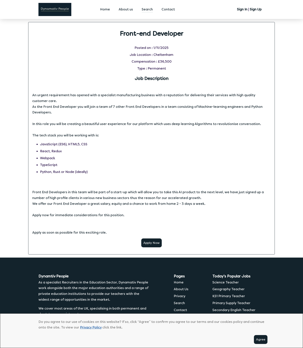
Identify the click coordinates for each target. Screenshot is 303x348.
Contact (168, 9)
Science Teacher (225, 282)
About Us (181, 289)
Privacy (179, 296)
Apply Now (151, 243)
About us (126, 9)
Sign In (242, 9)
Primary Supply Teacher (231, 303)
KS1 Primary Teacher (228, 296)
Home (105, 9)
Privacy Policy (91, 327)
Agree (260, 339)
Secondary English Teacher (233, 310)
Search (147, 9)
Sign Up (256, 9)
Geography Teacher (228, 289)
